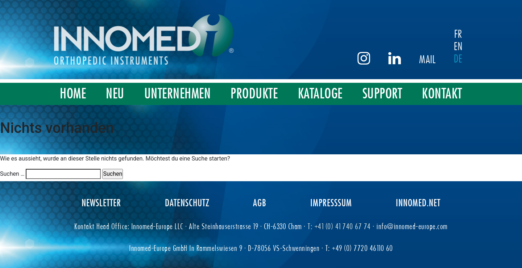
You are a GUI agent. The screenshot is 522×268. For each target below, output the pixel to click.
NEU (115, 93)
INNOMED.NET (418, 202)
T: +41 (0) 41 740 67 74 (340, 226)
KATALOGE (320, 93)
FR (465, 34)
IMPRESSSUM (331, 202)
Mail (434, 59)
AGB (259, 202)
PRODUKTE (254, 93)
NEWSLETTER (101, 202)
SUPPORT (382, 93)
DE (465, 58)
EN (465, 46)
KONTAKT (442, 93)
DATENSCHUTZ (187, 202)
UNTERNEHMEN (177, 93)
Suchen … (12, 173)
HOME (73, 93)
